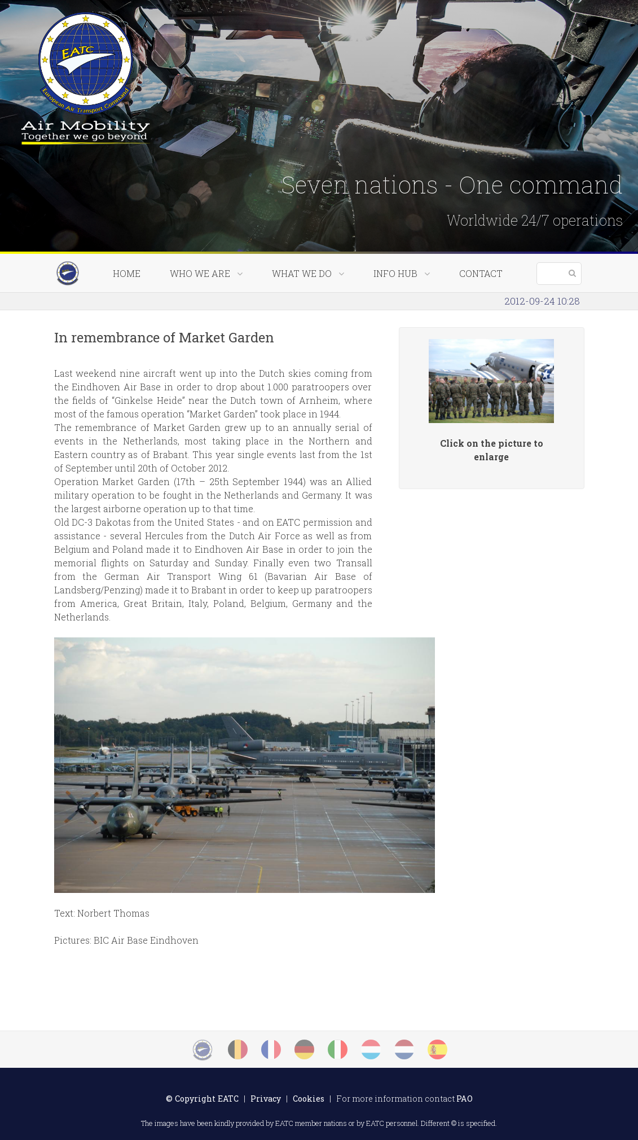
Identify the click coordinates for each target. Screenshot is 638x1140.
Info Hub (401, 273)
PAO (464, 1098)
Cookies (308, 1098)
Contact (481, 273)
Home (126, 273)
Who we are (206, 273)
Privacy (265, 1098)
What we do (308, 273)
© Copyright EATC (202, 1098)
